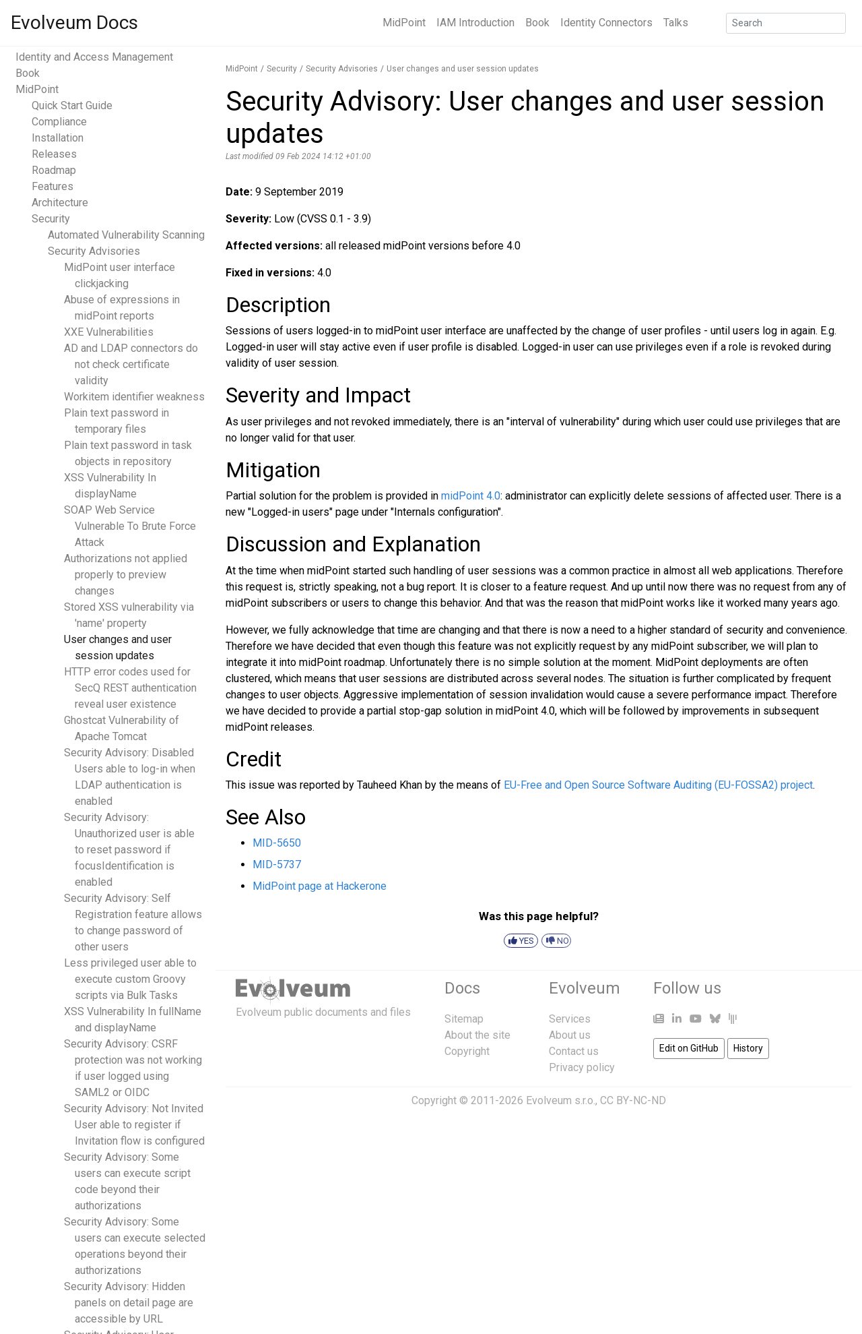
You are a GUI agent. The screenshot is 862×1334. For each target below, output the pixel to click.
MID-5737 (277, 864)
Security (51, 218)
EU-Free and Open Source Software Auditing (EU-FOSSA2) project (658, 785)
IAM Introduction (475, 22)
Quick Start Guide (72, 105)
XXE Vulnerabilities (109, 332)
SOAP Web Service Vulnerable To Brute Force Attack (130, 526)
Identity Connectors (606, 22)
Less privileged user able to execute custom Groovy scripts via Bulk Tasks (130, 979)
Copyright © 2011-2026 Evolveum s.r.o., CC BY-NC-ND (538, 1100)
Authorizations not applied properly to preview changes (125, 574)
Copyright (467, 1051)
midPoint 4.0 (470, 495)
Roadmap (54, 170)
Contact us (574, 1051)
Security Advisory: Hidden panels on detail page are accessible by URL (128, 1302)
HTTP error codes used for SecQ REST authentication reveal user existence (130, 687)
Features (52, 186)
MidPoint (404, 22)
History (748, 1048)
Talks (675, 22)
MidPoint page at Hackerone (320, 886)
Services (570, 1018)
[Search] (786, 23)
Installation (58, 137)
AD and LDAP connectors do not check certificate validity (131, 364)
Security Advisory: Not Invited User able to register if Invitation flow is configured (134, 1124)
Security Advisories (94, 251)
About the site (477, 1035)
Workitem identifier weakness (134, 396)
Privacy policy (582, 1067)
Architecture (60, 202)
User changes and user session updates (463, 68)
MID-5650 (277, 843)
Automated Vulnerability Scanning (126, 235)
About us (570, 1035)
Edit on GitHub (689, 1048)
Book (537, 22)
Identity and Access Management (94, 57)
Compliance (59, 121)
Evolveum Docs (74, 22)
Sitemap (464, 1018)
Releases (54, 154)
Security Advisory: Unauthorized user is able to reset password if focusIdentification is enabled (129, 849)
